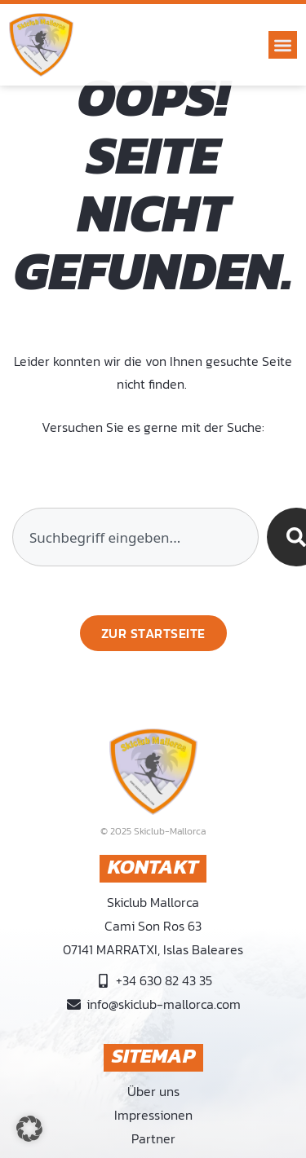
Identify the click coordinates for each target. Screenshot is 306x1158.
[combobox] (135, 537)
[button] (282, 45)
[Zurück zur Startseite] (153, 633)
